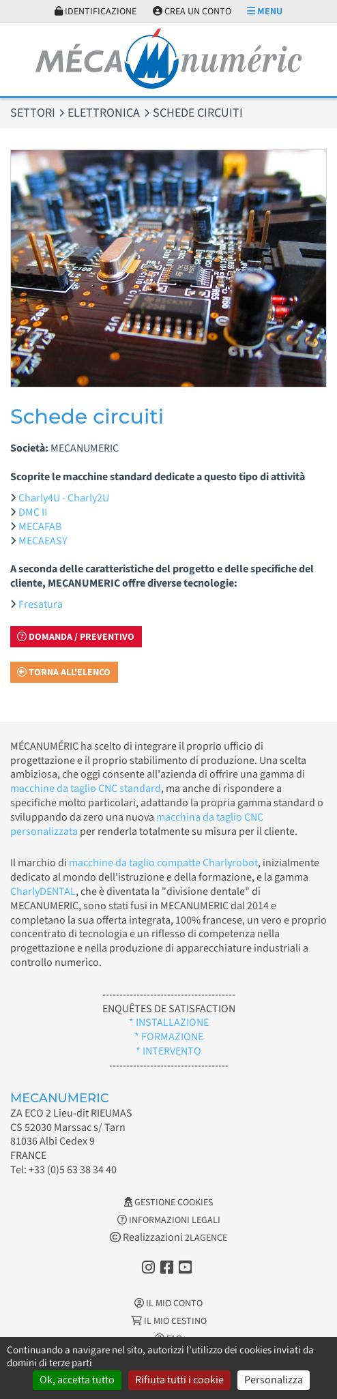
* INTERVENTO (168, 1051)
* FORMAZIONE (168, 1036)
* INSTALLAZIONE (169, 1022)
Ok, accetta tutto (77, 1379)
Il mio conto (168, 1303)
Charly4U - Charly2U (63, 497)
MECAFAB (39, 526)
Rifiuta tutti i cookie (179, 1379)
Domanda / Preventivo (75, 637)
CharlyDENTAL (43, 891)
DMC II (32, 512)
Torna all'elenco (64, 672)
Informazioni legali (168, 1220)
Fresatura (40, 604)
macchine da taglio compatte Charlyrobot (163, 862)
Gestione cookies (168, 1202)
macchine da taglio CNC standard (85, 788)
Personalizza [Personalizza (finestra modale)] (273, 1379)
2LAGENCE (206, 1238)
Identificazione (95, 11)
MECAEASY (43, 540)
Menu (264, 11)
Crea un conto (192, 11)
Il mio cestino (169, 1321)
